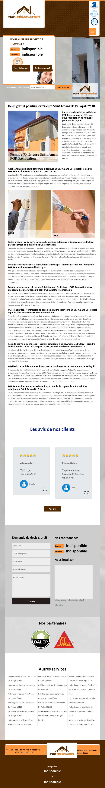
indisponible (76, 545)
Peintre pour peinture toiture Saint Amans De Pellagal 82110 (82, 700)
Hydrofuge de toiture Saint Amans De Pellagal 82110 (21, 713)
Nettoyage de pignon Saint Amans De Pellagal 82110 (21, 696)
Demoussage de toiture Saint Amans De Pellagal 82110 (22, 678)
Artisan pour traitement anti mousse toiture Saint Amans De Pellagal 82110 (52, 715)
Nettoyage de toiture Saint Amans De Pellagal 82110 (21, 704)
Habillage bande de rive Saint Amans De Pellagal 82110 (52, 687)
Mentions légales (24, 752)
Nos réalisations (21, 68)
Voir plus (52, 509)
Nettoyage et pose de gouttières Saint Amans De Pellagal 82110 (20, 722)
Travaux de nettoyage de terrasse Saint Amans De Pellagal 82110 (81, 678)
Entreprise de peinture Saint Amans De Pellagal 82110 (52, 678)
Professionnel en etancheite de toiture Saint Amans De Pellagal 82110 (81, 711)
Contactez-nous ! (42, 68)
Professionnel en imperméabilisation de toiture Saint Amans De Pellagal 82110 (83, 689)
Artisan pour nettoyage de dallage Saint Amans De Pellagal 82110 (82, 722)
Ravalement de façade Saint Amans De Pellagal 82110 (51, 704)
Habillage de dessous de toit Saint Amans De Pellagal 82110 (51, 696)
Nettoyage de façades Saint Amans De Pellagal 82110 (21, 687)
